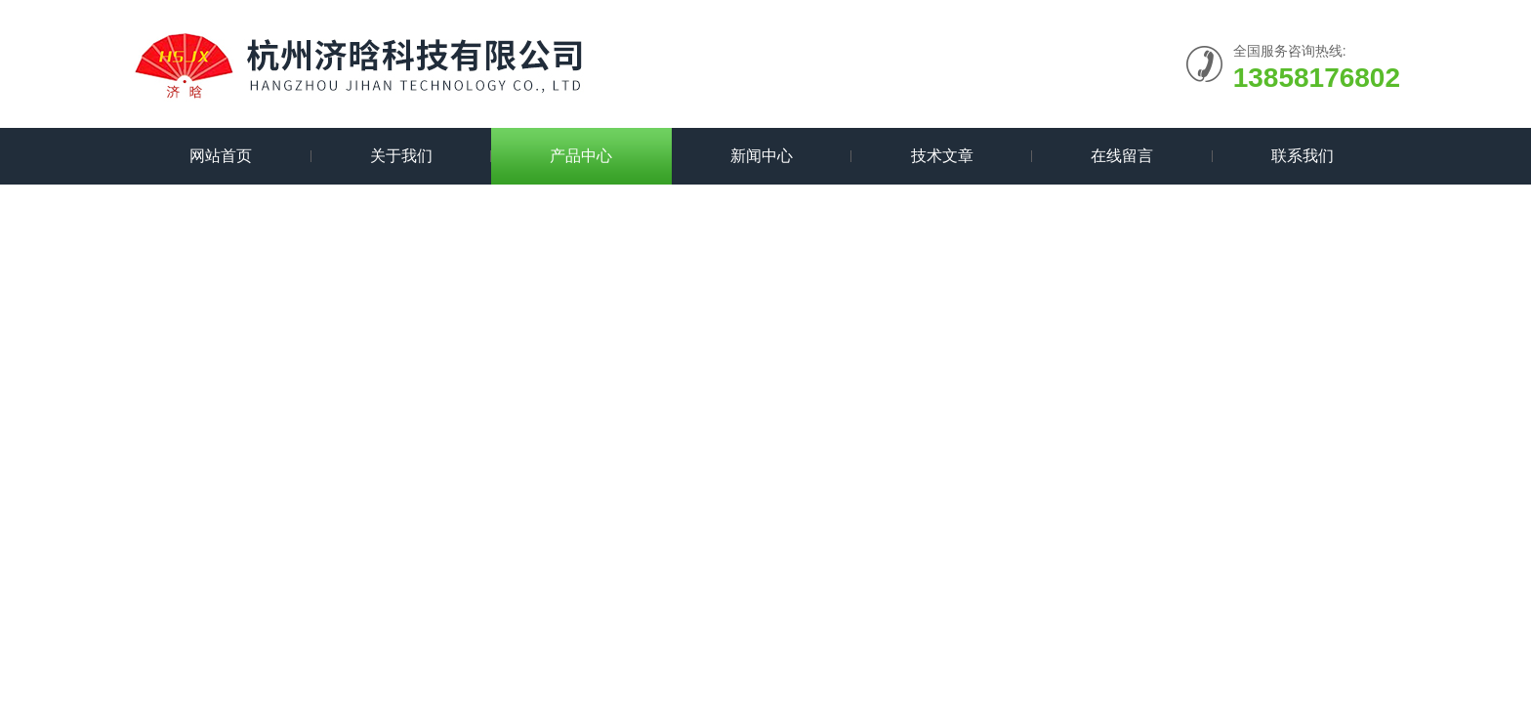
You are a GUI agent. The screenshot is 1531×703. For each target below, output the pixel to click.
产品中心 (581, 155)
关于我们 (401, 155)
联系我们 (1302, 155)
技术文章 (942, 155)
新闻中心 (761, 155)
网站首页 (220, 155)
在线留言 (1122, 155)
